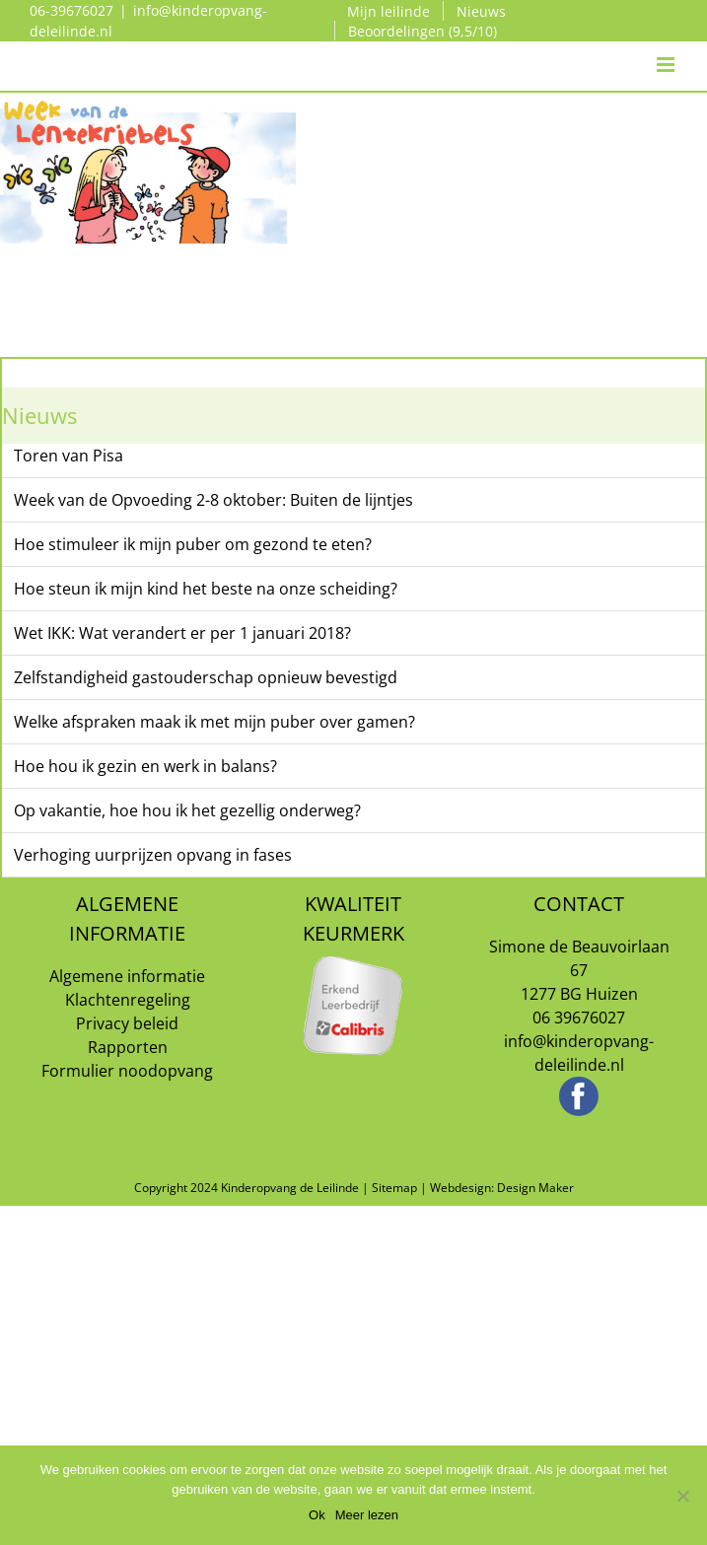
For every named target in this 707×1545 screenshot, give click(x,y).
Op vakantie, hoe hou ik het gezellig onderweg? (187, 810)
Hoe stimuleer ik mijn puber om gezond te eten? (193, 544)
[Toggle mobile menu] (667, 45)
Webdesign (460, 1187)
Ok (317, 1515)
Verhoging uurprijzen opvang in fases (153, 855)
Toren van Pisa (68, 455)
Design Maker (535, 1187)
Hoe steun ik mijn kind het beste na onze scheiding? (205, 588)
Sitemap (394, 1187)
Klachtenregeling (127, 1000)
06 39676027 (578, 1017)
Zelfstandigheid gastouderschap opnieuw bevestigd (205, 677)
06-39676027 (71, 10)
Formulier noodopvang (127, 1071)
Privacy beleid (127, 1023)
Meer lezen (366, 1515)
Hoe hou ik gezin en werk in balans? (145, 766)
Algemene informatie (127, 976)
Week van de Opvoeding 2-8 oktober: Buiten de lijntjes (213, 500)
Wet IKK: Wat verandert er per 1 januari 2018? (182, 633)
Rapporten (128, 1047)
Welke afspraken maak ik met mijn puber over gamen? (214, 722)
